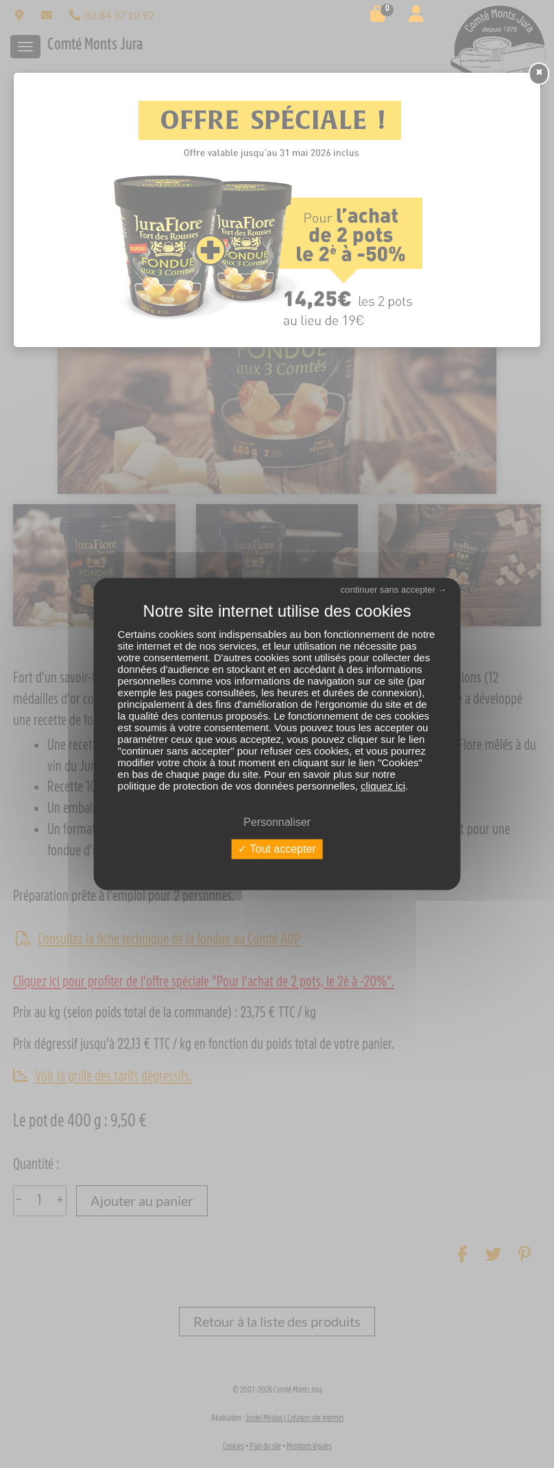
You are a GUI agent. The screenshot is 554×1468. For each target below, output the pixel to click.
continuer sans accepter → (394, 589)
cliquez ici (383, 786)
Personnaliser (277, 822)
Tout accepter (276, 849)
